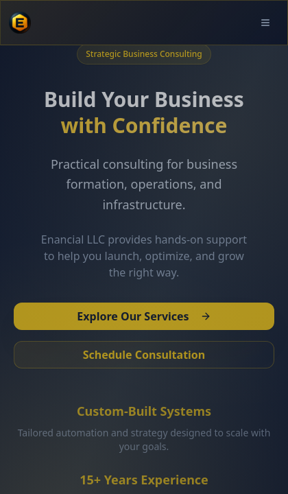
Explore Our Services (144, 316)
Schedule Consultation (144, 354)
